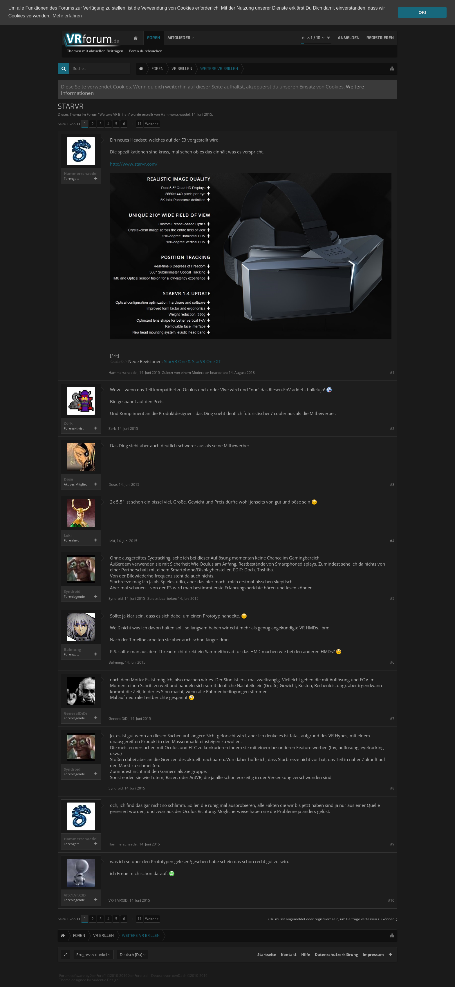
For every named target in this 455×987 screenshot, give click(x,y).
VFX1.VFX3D (75, 894)
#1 (392, 372)
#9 (392, 844)
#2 (392, 428)
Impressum (373, 965)
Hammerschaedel (175, 114)
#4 (392, 540)
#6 (392, 662)
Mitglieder (184, 37)
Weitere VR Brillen (114, 114)
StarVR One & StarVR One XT (192, 361)
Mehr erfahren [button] (67, 15)
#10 (391, 900)
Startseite (266, 965)
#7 (392, 718)
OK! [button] (422, 12)
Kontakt (289, 965)
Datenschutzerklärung (336, 965)
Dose (68, 479)
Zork (68, 423)
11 (140, 123)
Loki (68, 535)
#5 (392, 598)
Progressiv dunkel (91, 965)
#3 (392, 484)
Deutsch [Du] (131, 965)
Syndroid (72, 591)
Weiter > (152, 123)
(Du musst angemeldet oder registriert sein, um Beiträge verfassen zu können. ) (332, 918)
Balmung (72, 649)
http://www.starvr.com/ (134, 163)
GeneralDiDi (75, 713)
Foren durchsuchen (220, 50)
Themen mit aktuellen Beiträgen (169, 50)
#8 (392, 788)
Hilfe (305, 965)
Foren (159, 37)
